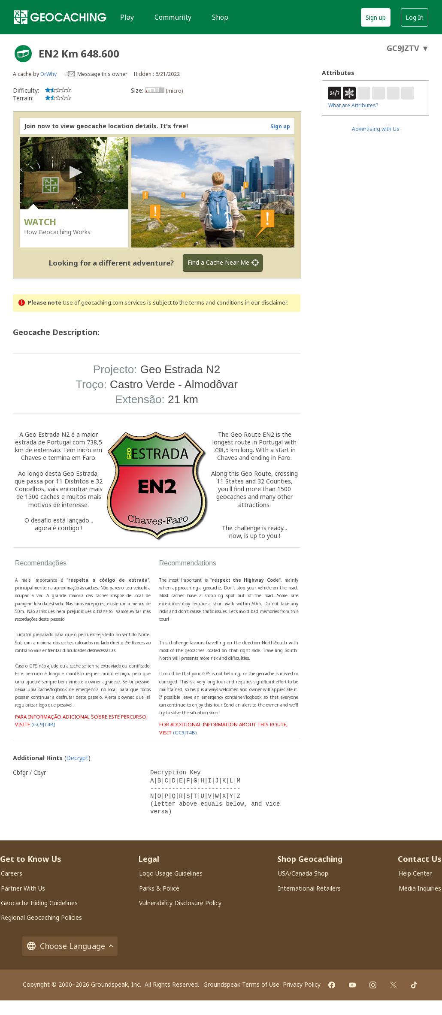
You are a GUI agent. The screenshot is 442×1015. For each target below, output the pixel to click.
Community (172, 17)
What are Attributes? (353, 105)
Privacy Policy (302, 984)
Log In (415, 17)
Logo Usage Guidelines (171, 873)
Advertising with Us (376, 129)
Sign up (376, 17)
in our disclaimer (266, 302)
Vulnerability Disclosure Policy (180, 903)
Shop (220, 17)
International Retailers (309, 888)
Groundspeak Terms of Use (241, 984)
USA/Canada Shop (303, 873)
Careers (11, 873)
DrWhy (48, 74)
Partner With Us (23, 888)
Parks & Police (159, 888)
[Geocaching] (60, 17)
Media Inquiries (420, 888)
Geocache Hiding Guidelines (39, 903)
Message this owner (102, 74)
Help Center (415, 873)
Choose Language (70, 946)
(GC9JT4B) (43, 725)
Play (127, 17)
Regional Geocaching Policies (41, 917)
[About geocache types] (23, 53)
